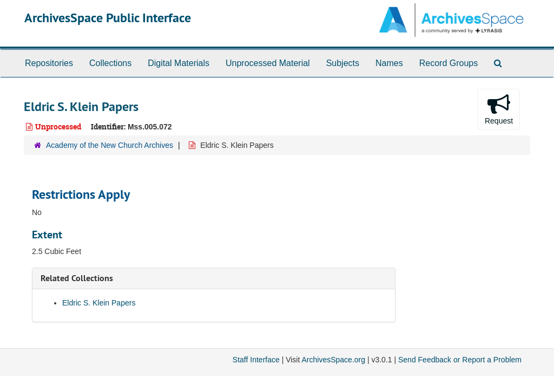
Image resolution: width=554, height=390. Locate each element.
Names (389, 63)
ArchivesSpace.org (333, 359)
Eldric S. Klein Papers (98, 302)
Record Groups (448, 63)
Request (499, 109)
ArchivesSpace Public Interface (107, 17)
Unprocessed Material (268, 63)
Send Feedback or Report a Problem (460, 359)
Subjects (342, 63)
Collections (110, 63)
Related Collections (77, 278)
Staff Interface (256, 359)
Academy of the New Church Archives (109, 145)
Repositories (49, 63)
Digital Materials (178, 63)
